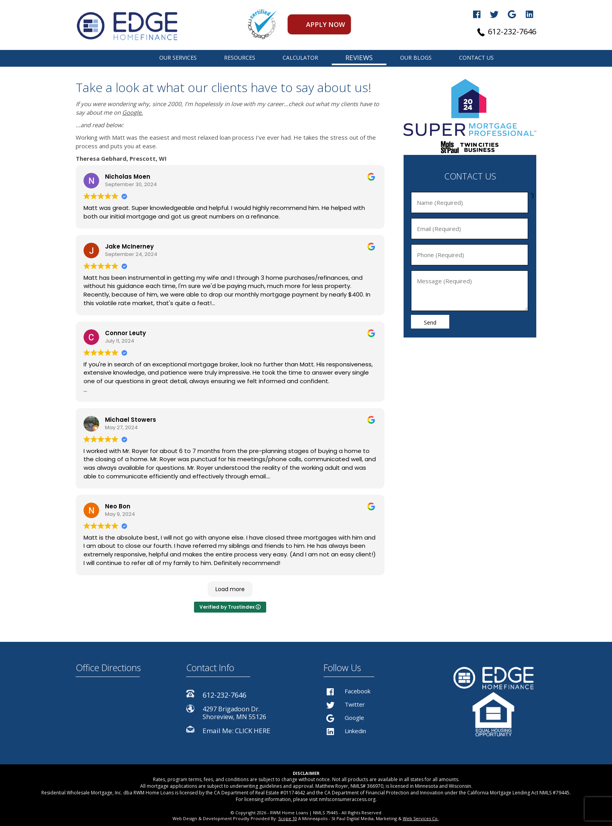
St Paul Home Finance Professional (130, 57)
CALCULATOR (300, 57)
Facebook (347, 691)
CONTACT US (476, 57)
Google (344, 717)
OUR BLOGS (416, 57)
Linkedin (345, 731)
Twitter (344, 704)
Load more (230, 589)
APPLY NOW (325, 24)
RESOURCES (239, 57)
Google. (132, 112)
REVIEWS (359, 57)
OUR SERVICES (178, 57)
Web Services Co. (421, 818)
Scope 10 (287, 818)
